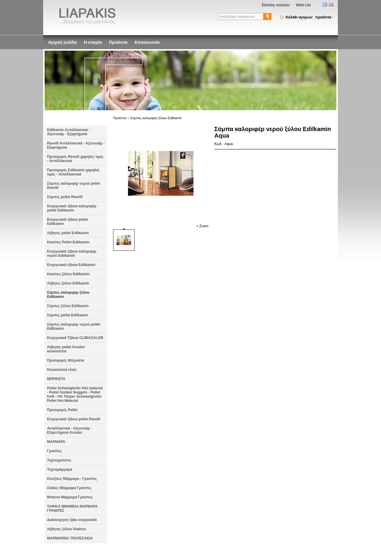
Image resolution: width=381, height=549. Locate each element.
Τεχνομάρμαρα (59, 469)
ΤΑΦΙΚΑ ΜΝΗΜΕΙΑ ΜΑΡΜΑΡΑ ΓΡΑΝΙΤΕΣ (72, 508)
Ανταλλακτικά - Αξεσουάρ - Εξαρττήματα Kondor (69, 430)
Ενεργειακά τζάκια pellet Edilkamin (67, 221)
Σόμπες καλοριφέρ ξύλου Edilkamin (68, 294)
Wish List (303, 5)
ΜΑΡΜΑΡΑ (56, 442)
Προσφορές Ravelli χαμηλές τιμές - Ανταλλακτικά (75, 159)
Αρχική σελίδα (62, 42)
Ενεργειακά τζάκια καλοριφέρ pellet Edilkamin (71, 208)
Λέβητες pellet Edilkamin (68, 233)
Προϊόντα (118, 42)
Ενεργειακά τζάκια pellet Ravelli (73, 419)
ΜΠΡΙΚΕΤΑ (56, 379)
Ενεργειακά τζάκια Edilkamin (71, 265)
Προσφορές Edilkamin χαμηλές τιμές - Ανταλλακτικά (73, 172)
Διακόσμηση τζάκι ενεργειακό (72, 520)
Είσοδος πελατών (276, 5)
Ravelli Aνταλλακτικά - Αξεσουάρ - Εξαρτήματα (76, 145)
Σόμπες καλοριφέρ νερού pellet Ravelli (73, 185)
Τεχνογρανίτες (59, 460)
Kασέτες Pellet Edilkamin (68, 242)
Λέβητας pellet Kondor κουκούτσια (66, 349)
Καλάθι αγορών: (309, 17)
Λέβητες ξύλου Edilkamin (68, 283)
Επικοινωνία (147, 42)
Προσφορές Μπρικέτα (65, 360)
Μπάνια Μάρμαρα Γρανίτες (70, 497)
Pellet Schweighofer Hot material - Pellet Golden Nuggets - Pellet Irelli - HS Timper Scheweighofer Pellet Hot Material (75, 394)
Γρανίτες (54, 451)
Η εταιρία (93, 42)
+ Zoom (202, 226)
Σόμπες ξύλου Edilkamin (68, 306)
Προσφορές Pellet (62, 410)
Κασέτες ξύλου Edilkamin (68, 274)
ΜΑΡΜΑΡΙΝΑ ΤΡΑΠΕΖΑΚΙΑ (70, 538)
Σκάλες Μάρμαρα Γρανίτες (69, 488)
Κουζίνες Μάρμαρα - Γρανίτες (72, 479)
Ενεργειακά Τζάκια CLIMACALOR (75, 338)
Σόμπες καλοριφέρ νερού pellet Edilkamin (73, 326)
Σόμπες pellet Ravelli (65, 197)
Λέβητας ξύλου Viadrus (66, 529)
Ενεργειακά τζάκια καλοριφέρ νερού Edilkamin (71, 253)
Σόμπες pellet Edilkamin (67, 315)
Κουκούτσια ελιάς (62, 370)
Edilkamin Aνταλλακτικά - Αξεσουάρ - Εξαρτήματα (68, 132)
